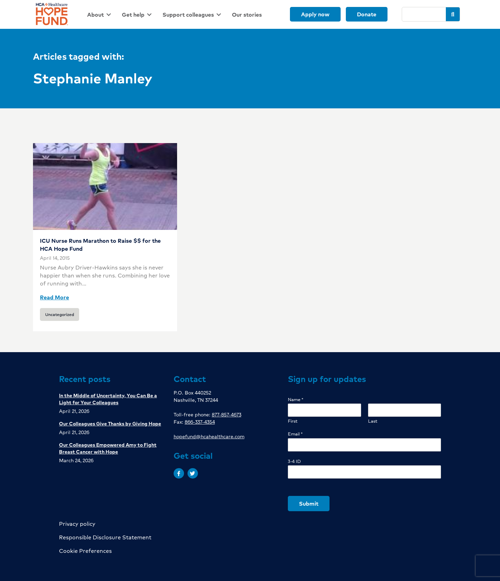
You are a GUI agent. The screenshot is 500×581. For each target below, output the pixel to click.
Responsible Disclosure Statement (105, 537)
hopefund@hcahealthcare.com (209, 436)
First (293, 421)
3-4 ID (294, 461)
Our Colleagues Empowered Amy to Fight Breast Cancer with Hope (108, 448)
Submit (308, 503)
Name (295, 399)
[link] (100, 14)
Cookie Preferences (85, 550)
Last (372, 421)
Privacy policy (77, 523)
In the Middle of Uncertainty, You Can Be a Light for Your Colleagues (108, 398)
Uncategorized (59, 314)
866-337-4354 (200, 421)
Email (295, 434)
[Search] (424, 14)
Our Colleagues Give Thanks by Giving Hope (110, 423)
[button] (179, 473)
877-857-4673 (226, 414)
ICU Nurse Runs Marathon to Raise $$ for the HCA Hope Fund (100, 244)
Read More (54, 297)
